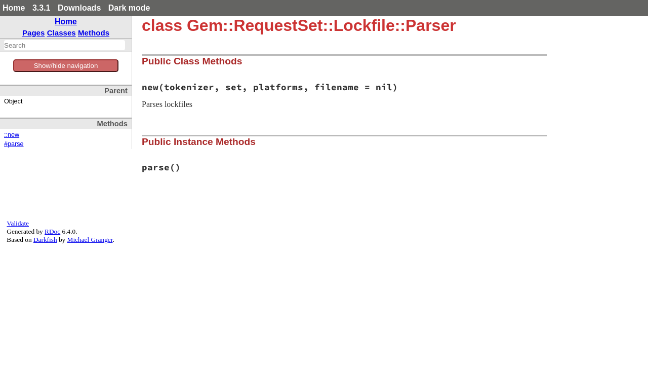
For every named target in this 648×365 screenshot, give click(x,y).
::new (11, 134)
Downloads (79, 8)
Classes (61, 32)
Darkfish (45, 239)
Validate (18, 223)
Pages (33, 32)
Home (14, 8)
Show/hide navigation (66, 65)
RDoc (52, 231)
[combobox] (64, 45)
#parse (14, 144)
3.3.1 (41, 8)
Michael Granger (90, 239)
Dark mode (129, 8)
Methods (93, 32)
